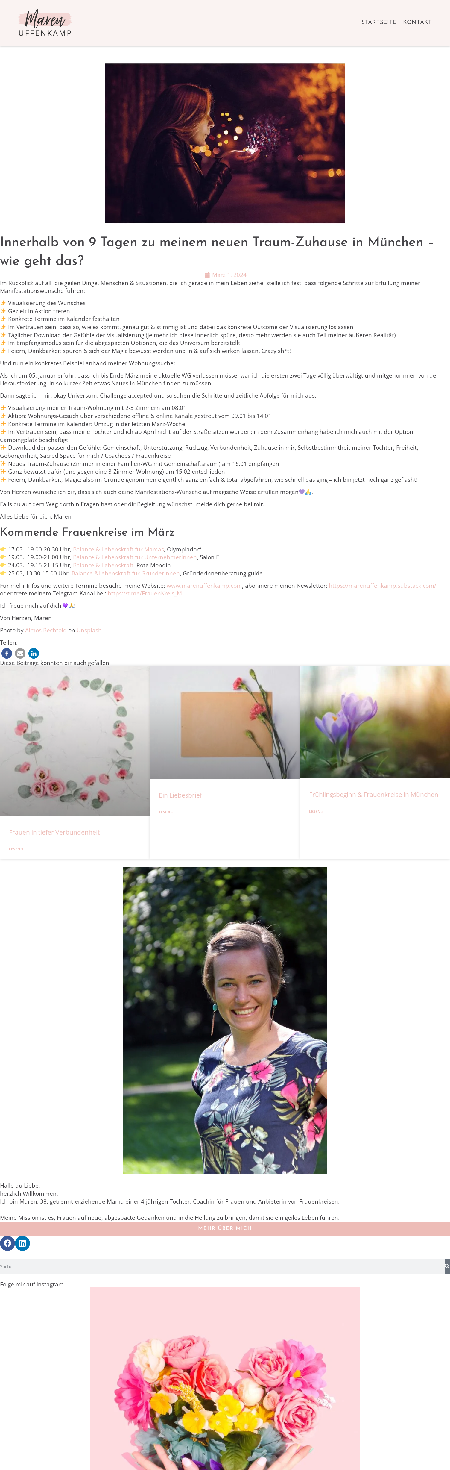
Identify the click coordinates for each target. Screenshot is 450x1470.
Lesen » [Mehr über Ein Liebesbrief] (166, 812)
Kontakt (417, 22)
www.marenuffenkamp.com (204, 585)
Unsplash (89, 630)
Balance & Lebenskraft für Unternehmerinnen (135, 557)
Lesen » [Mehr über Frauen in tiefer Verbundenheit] (16, 848)
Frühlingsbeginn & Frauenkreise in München (373, 794)
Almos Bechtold (46, 630)
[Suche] (447, 1266)
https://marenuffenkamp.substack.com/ (382, 585)
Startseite (378, 22)
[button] (6, 653)
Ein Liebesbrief (180, 795)
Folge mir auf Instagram (32, 1284)
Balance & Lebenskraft (103, 565)
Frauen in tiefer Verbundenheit (54, 832)
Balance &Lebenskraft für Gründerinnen (126, 573)
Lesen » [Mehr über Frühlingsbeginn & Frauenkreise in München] (316, 811)
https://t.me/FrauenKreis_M (145, 593)
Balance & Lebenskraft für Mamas (118, 549)
